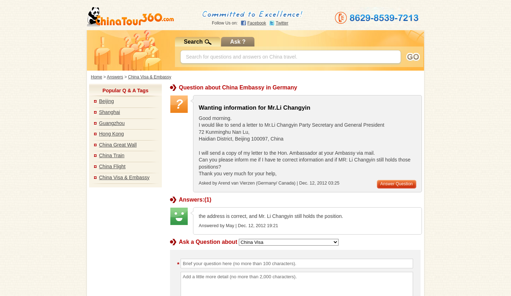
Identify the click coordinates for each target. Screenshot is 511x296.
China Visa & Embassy (149, 77)
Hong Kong (111, 134)
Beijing (106, 101)
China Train (112, 155)
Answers (115, 77)
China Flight (112, 166)
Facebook (256, 23)
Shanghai (109, 112)
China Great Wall (118, 145)
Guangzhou (112, 123)
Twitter (282, 23)
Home (96, 77)
